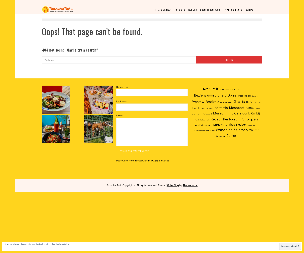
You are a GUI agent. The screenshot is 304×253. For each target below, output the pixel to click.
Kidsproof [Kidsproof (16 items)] (237, 107)
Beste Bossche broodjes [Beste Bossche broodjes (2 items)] (242, 90)
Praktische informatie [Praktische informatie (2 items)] (202, 120)
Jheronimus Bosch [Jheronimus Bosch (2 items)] (206, 108)
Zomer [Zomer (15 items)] (231, 135)
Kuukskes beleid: (63, 244)
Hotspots (180, 10)
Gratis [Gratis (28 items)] (239, 101)
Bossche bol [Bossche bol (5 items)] (244, 95)
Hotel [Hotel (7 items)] (195, 108)
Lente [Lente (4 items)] (257, 108)
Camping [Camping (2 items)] (255, 96)
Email (121, 101)
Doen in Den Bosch (210, 10)
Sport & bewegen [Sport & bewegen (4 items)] (203, 124)
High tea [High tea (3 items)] (257, 102)
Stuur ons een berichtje (134, 151)
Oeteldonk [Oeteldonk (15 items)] (242, 113)
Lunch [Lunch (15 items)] (196, 113)
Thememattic (190, 185)
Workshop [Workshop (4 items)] (221, 136)
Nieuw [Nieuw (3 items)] (230, 113)
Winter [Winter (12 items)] (254, 130)
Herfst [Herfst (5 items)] (249, 102)
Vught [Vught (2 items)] (212, 131)
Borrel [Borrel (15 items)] (232, 95)
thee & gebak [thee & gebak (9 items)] (237, 124)
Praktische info (233, 10)
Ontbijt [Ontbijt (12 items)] (256, 113)
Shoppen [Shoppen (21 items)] (250, 118)
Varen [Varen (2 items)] (250, 125)
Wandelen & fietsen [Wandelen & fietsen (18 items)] (232, 129)
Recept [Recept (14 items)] (216, 119)
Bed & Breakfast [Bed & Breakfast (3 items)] (226, 89)
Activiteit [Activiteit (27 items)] (210, 89)
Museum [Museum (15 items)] (219, 113)
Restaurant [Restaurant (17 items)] (232, 119)
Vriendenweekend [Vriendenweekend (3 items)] (201, 130)
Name (122, 87)
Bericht (119, 115)
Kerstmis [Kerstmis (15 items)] (221, 107)
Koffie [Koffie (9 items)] (250, 108)
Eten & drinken (163, 10)
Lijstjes (192, 10)
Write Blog (173, 185)
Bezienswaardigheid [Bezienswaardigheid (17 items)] (210, 95)
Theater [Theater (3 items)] (224, 125)
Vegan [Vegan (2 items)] (255, 125)
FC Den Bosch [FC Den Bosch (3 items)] (226, 102)
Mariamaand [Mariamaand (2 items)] (207, 114)
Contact (250, 10)
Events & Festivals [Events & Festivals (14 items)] (205, 101)
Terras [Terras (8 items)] (216, 124)
